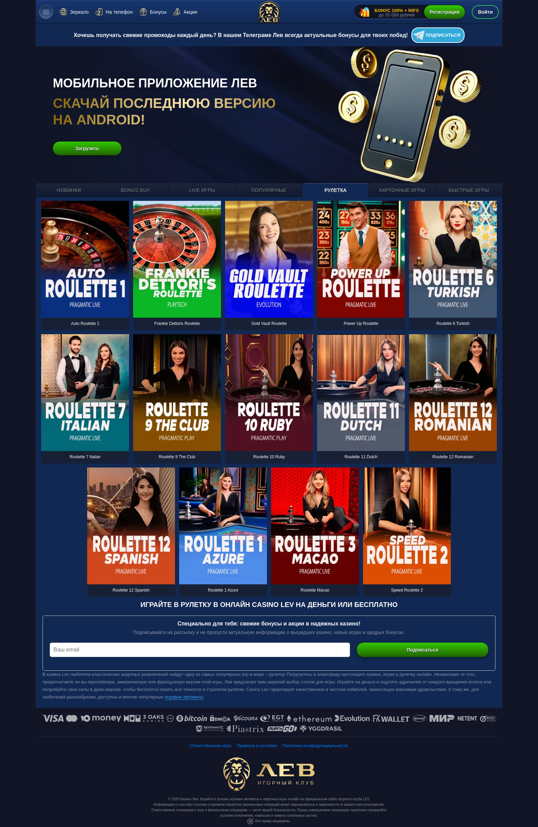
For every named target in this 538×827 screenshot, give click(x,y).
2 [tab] (253, 174)
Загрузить (87, 148)
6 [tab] (294, 174)
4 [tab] (274, 174)
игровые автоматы (184, 697)
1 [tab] (243, 174)
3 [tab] (263, 174)
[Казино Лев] (269, 12)
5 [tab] (284, 174)
